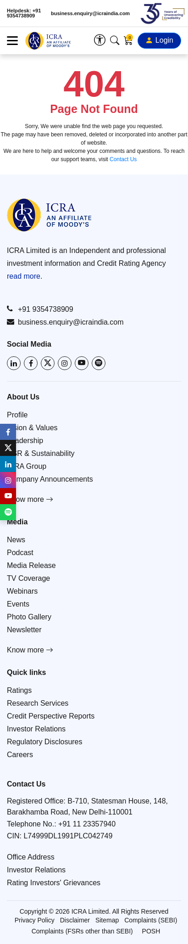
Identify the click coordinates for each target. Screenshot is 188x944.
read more (23, 276)
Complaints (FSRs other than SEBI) (82, 931)
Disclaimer (75, 920)
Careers (20, 755)
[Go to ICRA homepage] (49, 215)
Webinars (22, 591)
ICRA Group (26, 466)
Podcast (20, 552)
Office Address (31, 857)
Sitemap (107, 920)
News (16, 540)
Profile (17, 415)
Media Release (31, 565)
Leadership (25, 440)
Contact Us (123, 159)
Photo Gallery (29, 617)
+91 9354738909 (40, 309)
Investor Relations (36, 729)
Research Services (37, 703)
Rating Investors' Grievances (53, 883)
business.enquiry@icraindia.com (90, 13)
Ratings (19, 690)
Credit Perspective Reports (50, 716)
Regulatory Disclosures (45, 742)
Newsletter (24, 630)
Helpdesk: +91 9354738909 (24, 13)
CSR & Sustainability (41, 453)
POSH (151, 931)
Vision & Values (32, 428)
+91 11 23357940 (87, 824)
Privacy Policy (35, 920)
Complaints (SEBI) (150, 920)
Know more (30, 499)
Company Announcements (50, 479)
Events (18, 604)
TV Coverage (28, 578)
